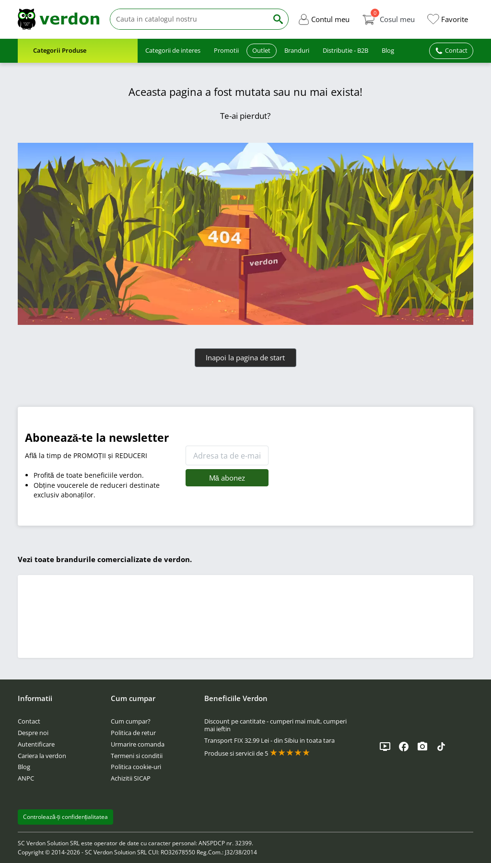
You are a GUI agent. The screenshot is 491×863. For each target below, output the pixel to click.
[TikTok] (441, 746)
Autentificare (36, 744)
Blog (24, 766)
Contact (29, 721)
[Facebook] (403, 746)
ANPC (26, 778)
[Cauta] (189, 19)
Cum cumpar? (131, 721)
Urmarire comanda (137, 744)
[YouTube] (385, 746)
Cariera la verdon (42, 755)
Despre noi (33, 732)
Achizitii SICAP (131, 778)
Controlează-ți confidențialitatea (65, 817)
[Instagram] (422, 746)
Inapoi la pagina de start (245, 357)
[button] (323, 19)
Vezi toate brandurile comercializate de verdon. (105, 559)
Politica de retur (133, 732)
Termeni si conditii (137, 755)
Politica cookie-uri (136, 766)
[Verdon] (58, 19)
